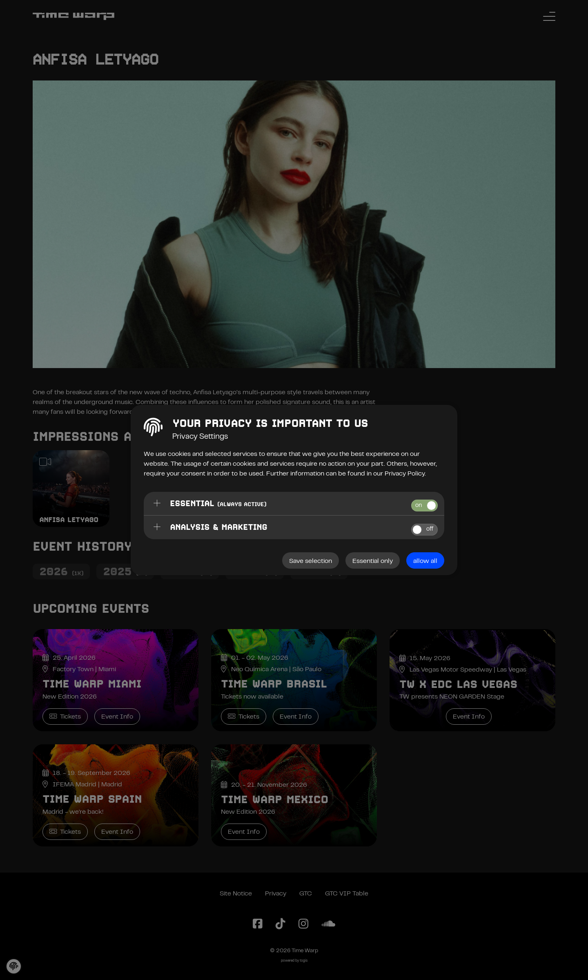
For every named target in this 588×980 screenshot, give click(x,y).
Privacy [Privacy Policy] (275, 894)
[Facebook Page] (257, 924)
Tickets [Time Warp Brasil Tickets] (243, 716)
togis (303, 961)
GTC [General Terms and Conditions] (305, 894)
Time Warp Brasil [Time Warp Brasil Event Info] (274, 684)
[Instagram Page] (303, 924)
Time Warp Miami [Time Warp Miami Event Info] (91, 684)
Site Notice (236, 894)
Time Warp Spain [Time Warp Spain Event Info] (92, 799)
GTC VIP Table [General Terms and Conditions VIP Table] (346, 894)
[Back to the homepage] (73, 16)
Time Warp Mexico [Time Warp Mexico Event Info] (274, 799)
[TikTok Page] (280, 924)
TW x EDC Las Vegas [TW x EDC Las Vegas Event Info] (458, 684)
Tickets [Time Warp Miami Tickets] (65, 716)
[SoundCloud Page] (328, 924)
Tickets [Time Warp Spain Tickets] (65, 831)
